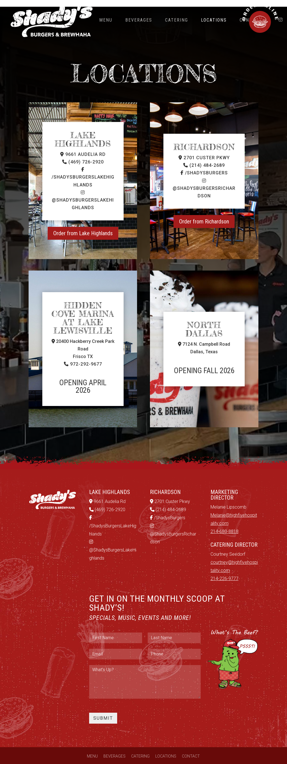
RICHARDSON (204, 138)
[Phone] (174, 645)
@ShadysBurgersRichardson (204, 180)
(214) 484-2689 (204, 156)
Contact (191, 747)
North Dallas (204, 320)
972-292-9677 (83, 355)
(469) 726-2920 (83, 153)
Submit (103, 709)
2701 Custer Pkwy (204, 149)
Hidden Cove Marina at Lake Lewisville (83, 309)
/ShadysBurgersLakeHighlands (83, 168)
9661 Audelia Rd (83, 145)
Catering (176, 20)
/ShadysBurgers (204, 164)
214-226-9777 (224, 570)
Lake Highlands (83, 130)
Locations (214, 20)
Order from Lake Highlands (83, 224)
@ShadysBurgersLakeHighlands (83, 191)
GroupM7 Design (231, 757)
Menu (105, 20)
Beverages (138, 20)
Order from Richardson (204, 212)
